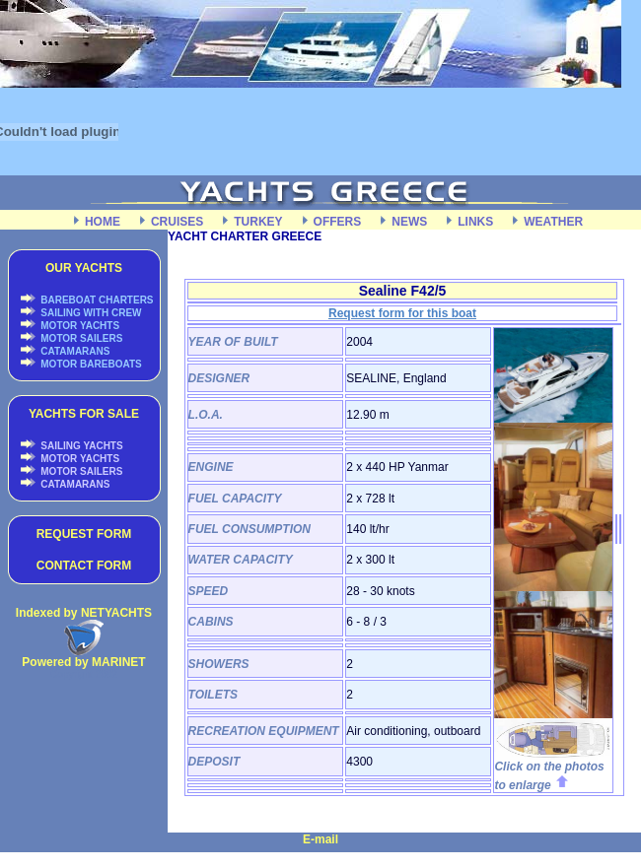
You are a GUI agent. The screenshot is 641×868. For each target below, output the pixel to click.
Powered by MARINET (83, 662)
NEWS (409, 222)
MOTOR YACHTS (79, 325)
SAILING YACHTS (80, 445)
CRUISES (177, 222)
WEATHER (553, 222)
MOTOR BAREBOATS (90, 364)
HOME (102, 222)
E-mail (320, 839)
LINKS (475, 222)
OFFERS (338, 222)
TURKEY (258, 222)
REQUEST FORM (84, 534)
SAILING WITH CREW (90, 312)
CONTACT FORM (83, 565)
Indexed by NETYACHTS (84, 613)
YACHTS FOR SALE (84, 414)
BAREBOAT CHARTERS (96, 300)
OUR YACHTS (83, 268)
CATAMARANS (74, 351)
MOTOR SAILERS (80, 338)
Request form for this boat (402, 313)
